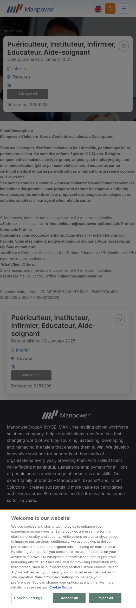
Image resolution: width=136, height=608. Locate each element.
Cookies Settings (28, 598)
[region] (68, 558)
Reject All (105, 598)
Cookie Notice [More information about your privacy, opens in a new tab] (61, 587)
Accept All (69, 598)
